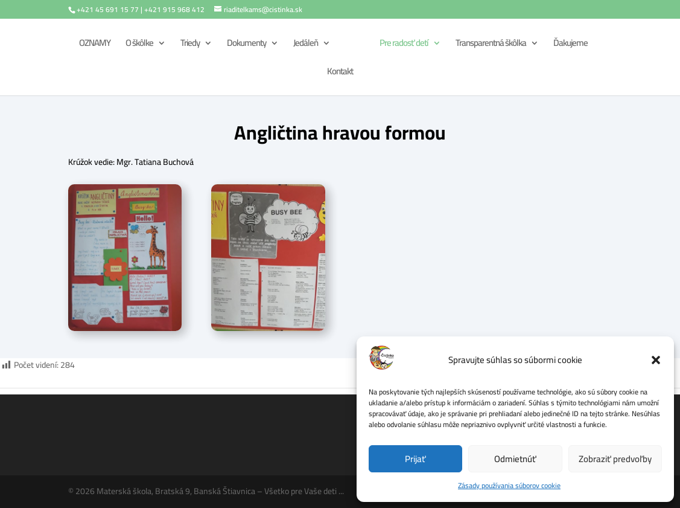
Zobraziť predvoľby (615, 459)
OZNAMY (94, 45)
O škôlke (139, 45)
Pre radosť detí (404, 45)
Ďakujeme (570, 45)
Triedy (190, 45)
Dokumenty (246, 45)
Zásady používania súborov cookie (509, 485)
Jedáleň (305, 45)
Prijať (415, 459)
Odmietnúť (515, 459)
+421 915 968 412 (174, 9)
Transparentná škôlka (491, 45)
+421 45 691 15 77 (108, 9)
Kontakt (340, 73)
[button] (656, 360)
